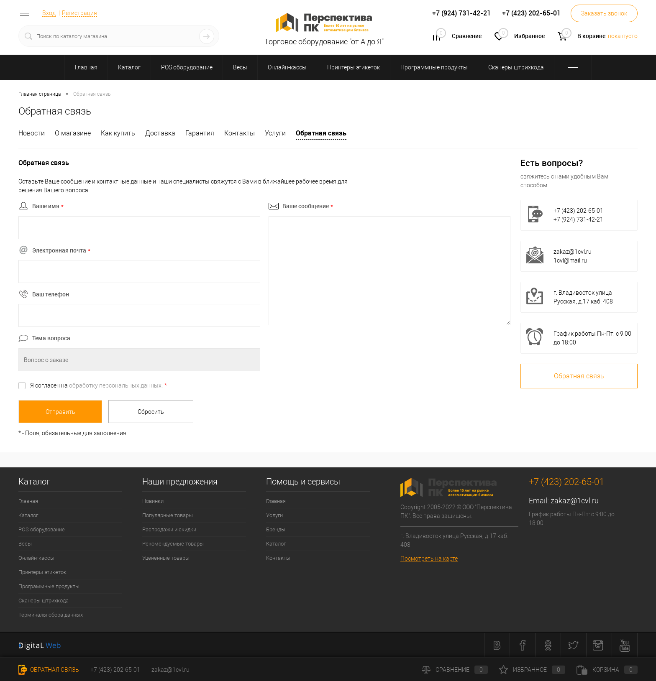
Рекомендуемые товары (173, 544)
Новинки (153, 501)
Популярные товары (167, 515)
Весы (25, 544)
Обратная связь (321, 133)
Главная (28, 501)
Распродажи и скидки (169, 529)
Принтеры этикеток (42, 572)
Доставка (160, 133)
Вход (49, 13)
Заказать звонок (604, 13)
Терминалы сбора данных (50, 615)
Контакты (239, 133)
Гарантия (199, 133)
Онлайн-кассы (36, 558)
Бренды (275, 529)
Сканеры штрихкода (43, 600)
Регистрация (79, 13)
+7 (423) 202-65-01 (115, 669)
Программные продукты (48, 586)
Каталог (28, 515)
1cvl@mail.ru (570, 260)
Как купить (118, 133)
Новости (31, 133)
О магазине (73, 133)
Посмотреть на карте (429, 558)
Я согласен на (98, 385)
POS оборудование (41, 529)
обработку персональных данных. (116, 385)
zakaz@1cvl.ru (573, 251)
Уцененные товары (166, 558)
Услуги (275, 133)
